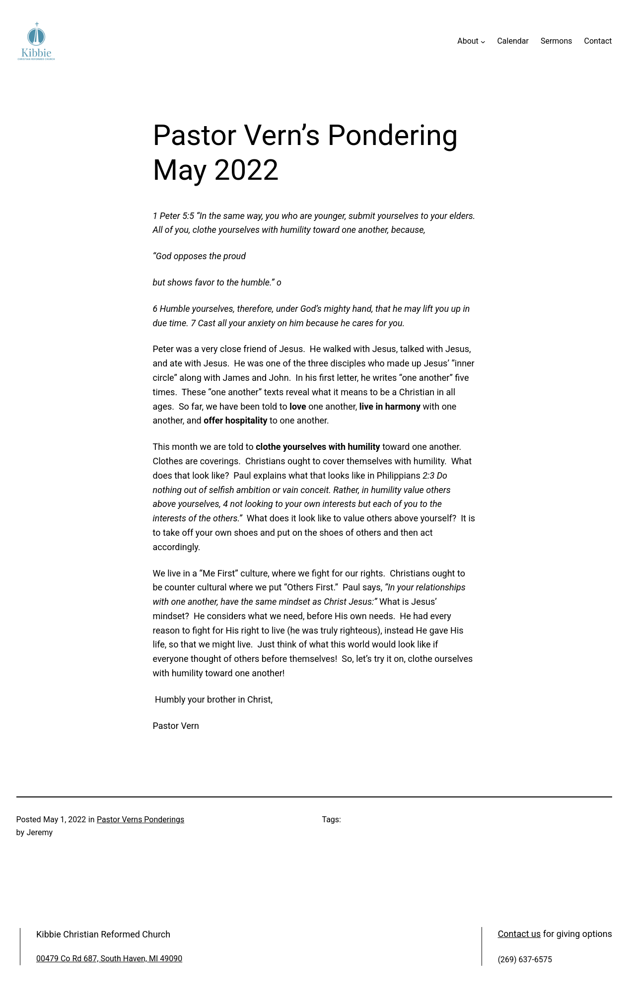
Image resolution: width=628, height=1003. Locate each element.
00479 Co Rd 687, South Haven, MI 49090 (109, 958)
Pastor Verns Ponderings (140, 819)
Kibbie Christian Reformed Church (103, 934)
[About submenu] (483, 41)
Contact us (519, 934)
